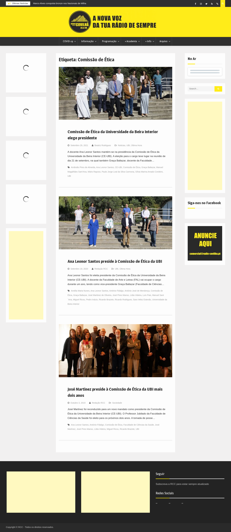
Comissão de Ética (131, 167)
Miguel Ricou (79, 299)
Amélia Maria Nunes (80, 291)
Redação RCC (101, 269)
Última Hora (136, 145)
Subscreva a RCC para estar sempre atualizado (182, 484)
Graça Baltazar (148, 167)
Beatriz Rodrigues (103, 145)
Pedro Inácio (92, 299)
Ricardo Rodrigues (123, 299)
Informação (87, 41)
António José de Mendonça (137, 291)
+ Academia (131, 41)
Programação (109, 41)
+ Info (148, 41)
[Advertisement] (205, 146)
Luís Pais (147, 295)
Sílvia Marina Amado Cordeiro (149, 172)
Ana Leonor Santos (105, 167)
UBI (128, 145)
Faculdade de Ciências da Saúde (138, 425)
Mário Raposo (94, 172)
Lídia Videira (136, 295)
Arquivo (163, 41)
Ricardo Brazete (106, 299)
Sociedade (117, 403)
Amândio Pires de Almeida (83, 167)
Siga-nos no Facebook (204, 203)
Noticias (121, 145)
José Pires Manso (121, 295)
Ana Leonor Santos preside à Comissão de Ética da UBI (115, 261)
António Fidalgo (116, 291)
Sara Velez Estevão (142, 299)
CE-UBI (118, 167)
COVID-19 (68, 41)
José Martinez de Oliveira (99, 295)
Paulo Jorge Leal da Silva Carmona (118, 172)
